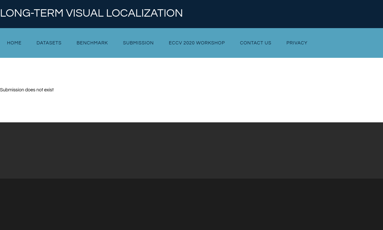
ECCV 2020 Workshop (197, 43)
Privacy (297, 43)
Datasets (49, 43)
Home (14, 43)
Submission (138, 43)
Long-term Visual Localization (91, 13)
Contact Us (256, 43)
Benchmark (92, 43)
